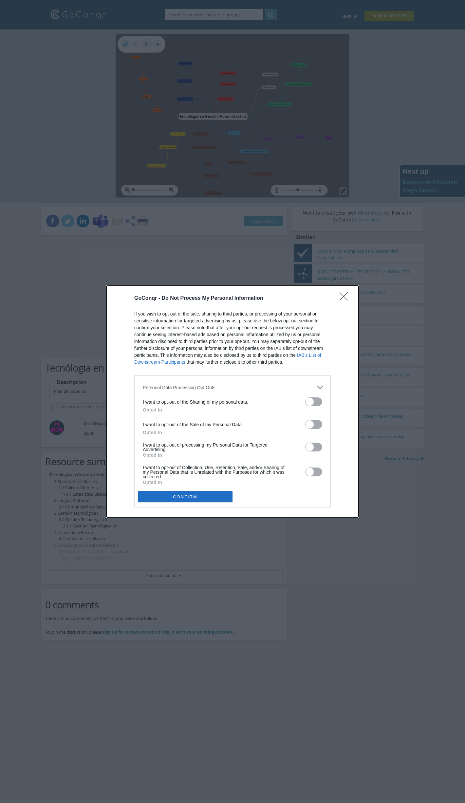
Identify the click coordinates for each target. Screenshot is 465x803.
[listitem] (232, 387)
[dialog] (232, 401)
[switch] (313, 401)
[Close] (346, 298)
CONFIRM (185, 496)
